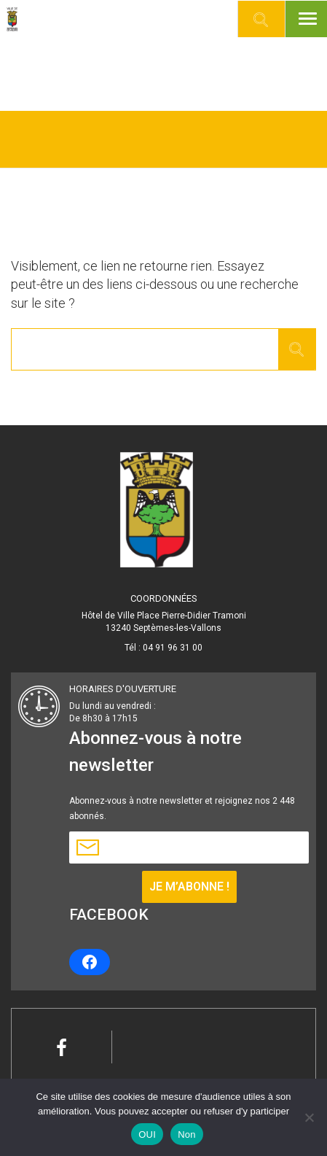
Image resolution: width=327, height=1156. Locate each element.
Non (187, 1134)
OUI (147, 1134)
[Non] (309, 1117)
